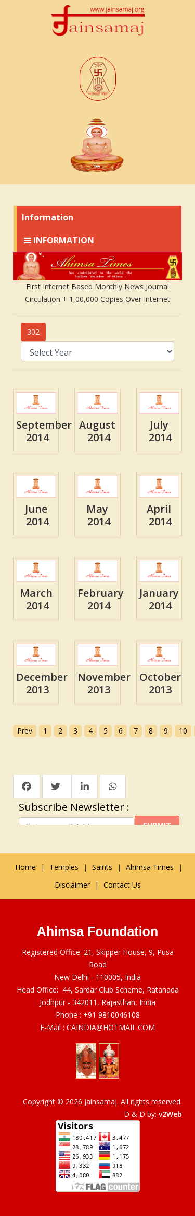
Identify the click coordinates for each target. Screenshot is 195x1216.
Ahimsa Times (150, 867)
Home (25, 867)
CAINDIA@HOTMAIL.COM (111, 1027)
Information (59, 240)
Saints (102, 867)
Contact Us (122, 885)
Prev (24, 731)
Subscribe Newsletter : (77, 807)
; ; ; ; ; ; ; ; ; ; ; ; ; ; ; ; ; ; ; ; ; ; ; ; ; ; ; (97, 351)
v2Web (170, 1114)
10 (183, 731)
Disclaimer (72, 885)
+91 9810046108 (111, 1015)
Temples (64, 867)
